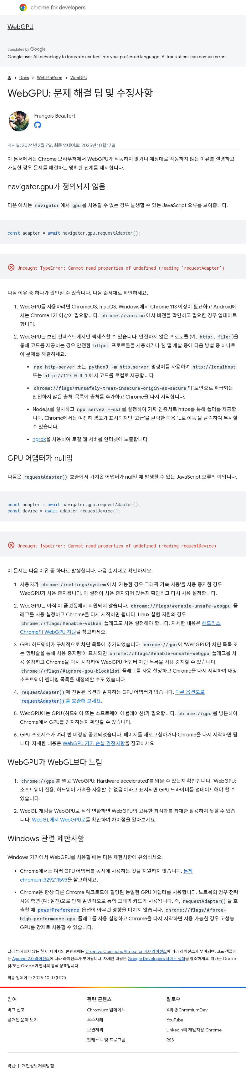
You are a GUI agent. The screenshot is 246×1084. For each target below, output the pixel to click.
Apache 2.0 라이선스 (31, 958)
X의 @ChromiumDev (187, 1010)
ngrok (39, 439)
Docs (24, 77)
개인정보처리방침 (38, 1065)
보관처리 (95, 1030)
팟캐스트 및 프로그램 (106, 1040)
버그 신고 (16, 1010)
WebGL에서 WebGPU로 (59, 820)
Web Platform (49, 77)
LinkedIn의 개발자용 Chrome (194, 1030)
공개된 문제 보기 (23, 1020)
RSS (170, 1040)
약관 (12, 1065)
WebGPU (20, 27)
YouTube (175, 1020)
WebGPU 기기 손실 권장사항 (94, 743)
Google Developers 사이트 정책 (156, 958)
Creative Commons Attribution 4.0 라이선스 (126, 951)
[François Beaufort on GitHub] (37, 126)
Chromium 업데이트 (106, 1010)
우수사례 (95, 1020)
